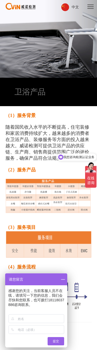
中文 (75, 7)
